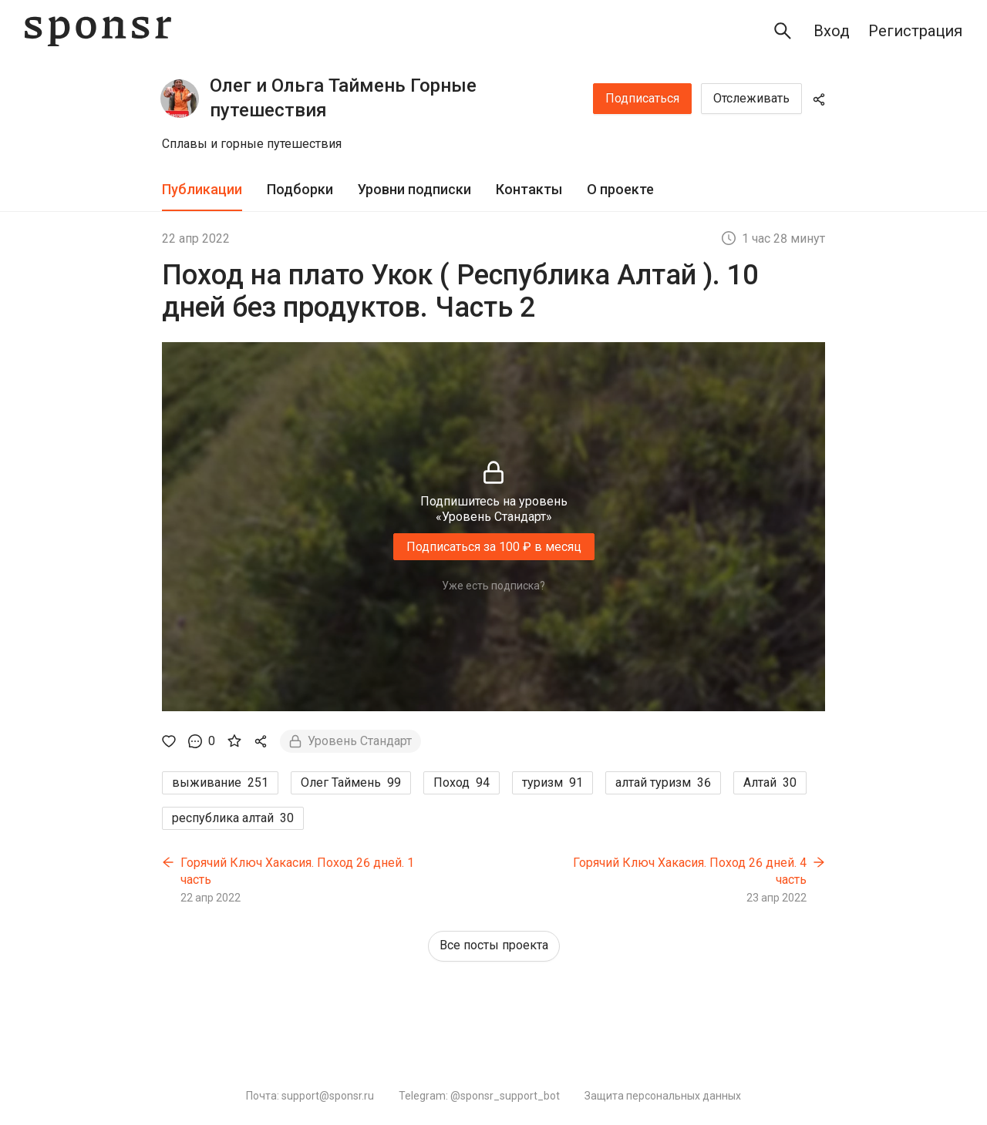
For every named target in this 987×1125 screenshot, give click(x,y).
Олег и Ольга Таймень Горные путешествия (343, 98)
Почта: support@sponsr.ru (310, 1096)
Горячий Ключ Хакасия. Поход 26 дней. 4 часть (690, 871)
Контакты (529, 189)
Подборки (300, 189)
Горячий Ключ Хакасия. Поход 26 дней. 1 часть (297, 871)
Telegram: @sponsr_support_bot (479, 1096)
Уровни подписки (414, 189)
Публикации (202, 189)
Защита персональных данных (662, 1096)
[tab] (202, 190)
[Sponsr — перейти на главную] (98, 31)
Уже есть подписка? (493, 585)
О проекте (620, 189)
